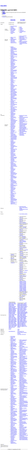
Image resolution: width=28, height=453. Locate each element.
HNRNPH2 (14, 310)
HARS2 (10, 307)
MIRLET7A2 (19, 322)
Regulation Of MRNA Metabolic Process (13, 349)
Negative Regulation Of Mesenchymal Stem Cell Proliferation (14, 173)
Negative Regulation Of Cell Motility (23, 389)
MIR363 (21, 318)
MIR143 (25, 307)
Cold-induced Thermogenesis (21, 135)
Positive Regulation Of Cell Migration (14, 70)
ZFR (14, 327)
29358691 (21, 290)
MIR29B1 (12, 20)
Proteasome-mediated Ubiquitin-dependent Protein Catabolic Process (23, 128)
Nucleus (20, 27)
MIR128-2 (19, 306)
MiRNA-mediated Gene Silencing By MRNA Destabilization (23, 371)
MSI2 (14, 317)
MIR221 (24, 314)
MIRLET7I (23, 326)
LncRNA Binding (13, 39)
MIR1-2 (25, 303)
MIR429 (24, 318)
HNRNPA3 (10, 309)
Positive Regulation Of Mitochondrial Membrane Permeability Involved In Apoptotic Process (14, 159)
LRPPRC (10, 316)
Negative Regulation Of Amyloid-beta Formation (13, 169)
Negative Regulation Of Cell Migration (14, 72)
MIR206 (21, 313)
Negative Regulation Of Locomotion (23, 391)
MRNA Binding (13, 345)
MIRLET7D (19, 324)
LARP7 (15, 314)
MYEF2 (10, 318)
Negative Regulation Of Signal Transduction (23, 434)
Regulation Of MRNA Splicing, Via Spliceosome (13, 376)
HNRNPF (14, 309)
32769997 (21, 275)
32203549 (21, 277)
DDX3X (10, 304)
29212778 (21, 229)
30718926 (24, 286)
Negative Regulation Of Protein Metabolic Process (23, 418)
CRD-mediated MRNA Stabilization (23, 132)
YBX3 (12, 327)
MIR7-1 (22, 319)
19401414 (24, 284)
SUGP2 (10, 324)
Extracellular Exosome (13, 31)
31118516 (24, 281)
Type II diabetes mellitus (23, 213)
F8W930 (25, 332)
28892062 (24, 222)
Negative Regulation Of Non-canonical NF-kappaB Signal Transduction (14, 150)
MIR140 (19, 307)
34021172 (21, 217)
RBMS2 (15, 321)
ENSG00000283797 (12, 331)
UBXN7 (18, 327)
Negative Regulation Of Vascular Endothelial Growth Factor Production (23, 414)
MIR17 (18, 310)
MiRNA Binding (13, 379)
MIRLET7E (23, 324)
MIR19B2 (25, 311)
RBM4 (10, 321)
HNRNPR (10, 312)
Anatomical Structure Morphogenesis (22, 120)
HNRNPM (13, 311)
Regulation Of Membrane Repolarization (13, 125)
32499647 (21, 281)
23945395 (21, 287)
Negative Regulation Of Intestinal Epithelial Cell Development (14, 199)
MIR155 (21, 308)
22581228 (21, 233)
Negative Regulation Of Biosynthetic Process (23, 362)
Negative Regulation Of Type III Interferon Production (14, 86)
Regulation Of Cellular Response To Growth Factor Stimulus (23, 428)
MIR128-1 (25, 305)
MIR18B (24, 310)
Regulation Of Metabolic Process (14, 418)
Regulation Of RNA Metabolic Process (14, 430)
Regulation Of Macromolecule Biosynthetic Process (13, 383)
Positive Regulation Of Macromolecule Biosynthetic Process (14, 416)
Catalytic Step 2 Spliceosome (13, 402)
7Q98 (23, 334)
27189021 (21, 289)
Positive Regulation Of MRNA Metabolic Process (23, 392)
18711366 (21, 284)
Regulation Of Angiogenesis (21, 399)
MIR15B (18, 309)
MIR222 (18, 315)
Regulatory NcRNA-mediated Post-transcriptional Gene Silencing (22, 344)
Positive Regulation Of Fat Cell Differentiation (14, 107)
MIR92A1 (22, 320)
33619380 (21, 225)
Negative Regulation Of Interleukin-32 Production (13, 142)
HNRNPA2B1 (14, 308)
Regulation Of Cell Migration (22, 417)
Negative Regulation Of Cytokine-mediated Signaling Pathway (14, 48)
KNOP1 (12, 314)
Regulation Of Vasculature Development (23, 404)
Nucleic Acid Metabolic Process (14, 343)
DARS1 (10, 303)
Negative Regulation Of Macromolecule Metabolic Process (14, 427)
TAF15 (16, 324)
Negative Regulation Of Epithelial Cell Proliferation (13, 113)
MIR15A (24, 308)
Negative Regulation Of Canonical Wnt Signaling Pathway (14, 134)
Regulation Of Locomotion (21, 426)
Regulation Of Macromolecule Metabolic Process (14, 400)
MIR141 (22, 307)
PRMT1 (15, 319)
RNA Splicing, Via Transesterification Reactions (14, 371)
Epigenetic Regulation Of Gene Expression (14, 102)
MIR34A (21, 317)
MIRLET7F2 (24, 325)
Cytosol (20, 29)
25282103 (21, 242)
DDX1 (12, 303)
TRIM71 (10, 326)
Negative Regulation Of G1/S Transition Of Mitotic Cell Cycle (14, 202)
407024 (10, 329)
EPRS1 (13, 305)
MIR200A (19, 312)
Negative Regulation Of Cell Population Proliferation (14, 51)
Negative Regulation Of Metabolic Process (14, 442)
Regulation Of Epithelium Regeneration (13, 195)
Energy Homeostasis (22, 133)
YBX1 (10, 327)
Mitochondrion (13, 28)
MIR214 (21, 314)
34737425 (24, 282)
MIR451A (19, 319)
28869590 (24, 289)
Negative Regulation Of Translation (13, 396)
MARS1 (13, 316)
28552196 (21, 241)
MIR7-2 (25, 319)
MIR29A (24, 315)
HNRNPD (19, 303)
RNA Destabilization (22, 381)
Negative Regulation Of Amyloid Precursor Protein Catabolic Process (14, 177)
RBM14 (15, 320)
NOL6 (12, 318)
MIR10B (18, 305)
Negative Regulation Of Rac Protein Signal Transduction (14, 89)
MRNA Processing (14, 344)
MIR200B (22, 312)
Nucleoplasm (13, 406)
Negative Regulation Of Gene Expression (14, 56)
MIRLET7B (19, 323)
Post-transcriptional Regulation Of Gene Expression (14, 357)
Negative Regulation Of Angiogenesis (23, 398)
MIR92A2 (25, 320)
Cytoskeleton (21, 30)
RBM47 (12, 321)
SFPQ (10, 323)
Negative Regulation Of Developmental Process (23, 410)
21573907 (24, 285)
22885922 (21, 286)
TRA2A (10, 325)
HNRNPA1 (10, 308)
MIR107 (25, 304)
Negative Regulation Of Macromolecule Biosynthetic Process (23, 359)
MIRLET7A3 (24, 322)
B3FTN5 (18, 332)
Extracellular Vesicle (13, 33)
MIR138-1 (22, 306)
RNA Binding (21, 36)
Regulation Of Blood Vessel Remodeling (13, 127)
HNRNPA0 (13, 307)
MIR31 (18, 317)
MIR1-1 (22, 303)
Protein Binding (21, 38)
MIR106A (19, 304)
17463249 (21, 283)
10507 (18, 330)
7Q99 (25, 334)
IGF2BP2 (22, 20)
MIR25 (21, 315)
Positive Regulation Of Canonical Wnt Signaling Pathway (14, 137)
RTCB (10, 322)
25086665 (12, 254)
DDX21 (15, 303)
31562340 (24, 241)
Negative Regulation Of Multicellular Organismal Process (23, 406)
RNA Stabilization (22, 129)
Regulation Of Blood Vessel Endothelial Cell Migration (23, 423)
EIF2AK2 (10, 305)
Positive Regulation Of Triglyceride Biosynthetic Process (14, 68)
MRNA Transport (22, 130)
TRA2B (12, 325)
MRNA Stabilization (13, 408)
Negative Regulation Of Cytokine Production (23, 396)
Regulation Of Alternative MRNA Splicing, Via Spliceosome (14, 424)
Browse (3, 11)
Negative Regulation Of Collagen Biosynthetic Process (13, 82)
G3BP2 (15, 306)
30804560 (23, 236)
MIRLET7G (19, 326)
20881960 (23, 240)
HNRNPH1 (10, 310)
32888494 (21, 251)
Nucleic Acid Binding (13, 338)
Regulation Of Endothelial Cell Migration (23, 435)
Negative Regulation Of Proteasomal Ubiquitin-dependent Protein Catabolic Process (23, 125)
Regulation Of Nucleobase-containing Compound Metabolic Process (14, 438)
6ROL (21, 334)
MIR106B (22, 304)
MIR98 (21, 321)
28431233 (4, 13)
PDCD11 (10, 319)
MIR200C (26, 312)
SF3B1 (12, 322)
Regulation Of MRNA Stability (13, 413)
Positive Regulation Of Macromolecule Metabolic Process (14, 432)
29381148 (21, 222)
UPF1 (13, 326)
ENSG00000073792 (20, 331)
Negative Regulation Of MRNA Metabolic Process (13, 366)
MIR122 (21, 305)
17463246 (24, 290)
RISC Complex (13, 29)
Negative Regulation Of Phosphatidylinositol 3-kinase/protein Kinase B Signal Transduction (14, 120)
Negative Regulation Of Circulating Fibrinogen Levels (13, 130)
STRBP (15, 323)
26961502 (24, 288)
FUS (12, 306)
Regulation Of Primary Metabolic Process (14, 404)
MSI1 (12, 317)
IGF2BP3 (13, 313)
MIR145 (18, 308)
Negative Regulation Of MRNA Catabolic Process (13, 393)
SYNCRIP (13, 324)
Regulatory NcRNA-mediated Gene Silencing (23, 349)
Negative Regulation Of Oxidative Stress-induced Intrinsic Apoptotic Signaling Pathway (14, 164)
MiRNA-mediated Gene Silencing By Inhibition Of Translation (14, 95)
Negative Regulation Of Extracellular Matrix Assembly (14, 146)
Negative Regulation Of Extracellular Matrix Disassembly (14, 60)
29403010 (21, 244)
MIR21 (18, 314)
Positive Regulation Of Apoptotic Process (14, 105)
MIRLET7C (23, 323)
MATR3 (10, 317)
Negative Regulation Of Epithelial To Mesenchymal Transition (13, 64)
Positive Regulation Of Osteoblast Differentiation (14, 110)
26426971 (12, 258)
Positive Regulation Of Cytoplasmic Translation (14, 435)
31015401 (21, 259)
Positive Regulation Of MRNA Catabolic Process (23, 382)
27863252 (26, 270)
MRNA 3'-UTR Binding (13, 38)
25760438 (21, 288)
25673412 (21, 247)
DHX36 (13, 304)
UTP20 (15, 326)
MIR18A (21, 310)
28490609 (21, 219)
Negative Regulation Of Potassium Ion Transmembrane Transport (13, 154)
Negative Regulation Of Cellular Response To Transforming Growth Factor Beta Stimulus (14, 181)
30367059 (24, 275)
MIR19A (18, 311)
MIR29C (25, 316)
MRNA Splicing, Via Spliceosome (13, 364)
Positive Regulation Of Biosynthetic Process (14, 420)
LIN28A (10, 315)
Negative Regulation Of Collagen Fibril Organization (13, 188)
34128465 (26, 249)
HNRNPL (10, 311)
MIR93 (18, 321)
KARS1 (10, 314)
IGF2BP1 (13, 312)
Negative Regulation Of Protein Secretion (13, 116)
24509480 (24, 287)
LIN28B (13, 315)
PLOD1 (13, 319)
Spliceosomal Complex (13, 391)
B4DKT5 (21, 332)
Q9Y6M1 (18, 333)
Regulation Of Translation (23, 117)
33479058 (24, 227)
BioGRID (4, 16)
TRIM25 (15, 325)
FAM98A (10, 306)
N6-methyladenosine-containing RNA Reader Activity (23, 43)
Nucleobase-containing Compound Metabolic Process (14, 352)
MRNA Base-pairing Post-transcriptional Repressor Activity (14, 41)
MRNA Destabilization (23, 380)
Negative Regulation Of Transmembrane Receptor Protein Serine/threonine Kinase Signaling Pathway (23, 438)
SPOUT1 (12, 323)
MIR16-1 (21, 309)
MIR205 (18, 313)
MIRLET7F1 (19, 325)
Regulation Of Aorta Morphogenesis (14, 185)
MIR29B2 (22, 316)
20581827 (21, 285)
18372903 (24, 283)
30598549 (21, 239)
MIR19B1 (22, 311)
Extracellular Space (14, 26)
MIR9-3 (18, 320)
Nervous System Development (22, 118)
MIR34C (18, 318)
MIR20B (24, 313)
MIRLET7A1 (24, 321)
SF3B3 (14, 322)
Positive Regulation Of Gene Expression (14, 54)
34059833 (21, 235)
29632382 (21, 282)
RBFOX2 (12, 320)
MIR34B (24, 317)
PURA (10, 320)
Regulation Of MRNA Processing (14, 369)
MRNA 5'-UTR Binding (23, 41)
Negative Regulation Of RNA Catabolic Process (14, 388)
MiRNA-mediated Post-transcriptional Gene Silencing (14, 92)
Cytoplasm (12, 27)
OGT (26, 326)
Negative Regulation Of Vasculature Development (23, 401)
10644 (18, 329)
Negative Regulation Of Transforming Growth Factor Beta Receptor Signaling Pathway (14, 76)
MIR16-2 (25, 309)
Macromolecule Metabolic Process (14, 362)
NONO (15, 318)
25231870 (21, 264)
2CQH (18, 334)
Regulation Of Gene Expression (14, 381)
